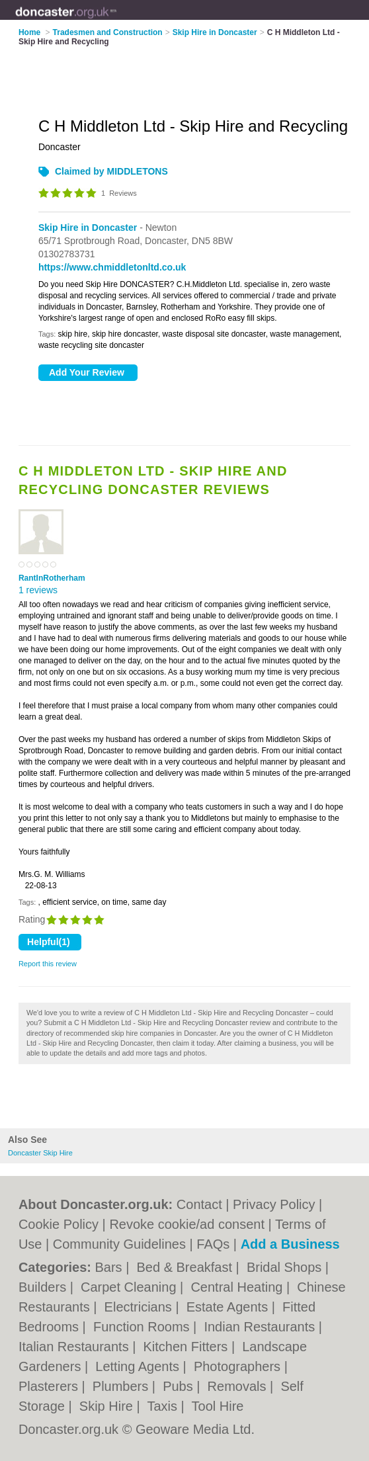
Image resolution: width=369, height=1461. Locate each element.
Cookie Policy (59, 1224)
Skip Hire (108, 1406)
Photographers (239, 1366)
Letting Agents (139, 1366)
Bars (110, 1267)
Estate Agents (229, 1307)
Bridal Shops (286, 1267)
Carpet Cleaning (130, 1287)
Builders (44, 1287)
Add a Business (290, 1244)
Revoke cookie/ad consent (187, 1224)
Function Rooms (143, 1326)
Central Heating (238, 1287)
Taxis (164, 1406)
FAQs (212, 1244)
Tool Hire (218, 1406)
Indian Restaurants (261, 1326)
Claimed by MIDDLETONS (111, 171)
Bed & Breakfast (185, 1267)
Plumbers (122, 1386)
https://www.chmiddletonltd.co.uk (112, 267)
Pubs (179, 1386)
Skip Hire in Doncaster (87, 227)
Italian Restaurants (75, 1346)
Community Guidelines (119, 1244)
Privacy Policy (274, 1204)
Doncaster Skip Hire (40, 1153)
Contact (199, 1204)
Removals (239, 1386)
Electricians (140, 1307)
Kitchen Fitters (187, 1346)
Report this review (48, 964)
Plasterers (50, 1386)
